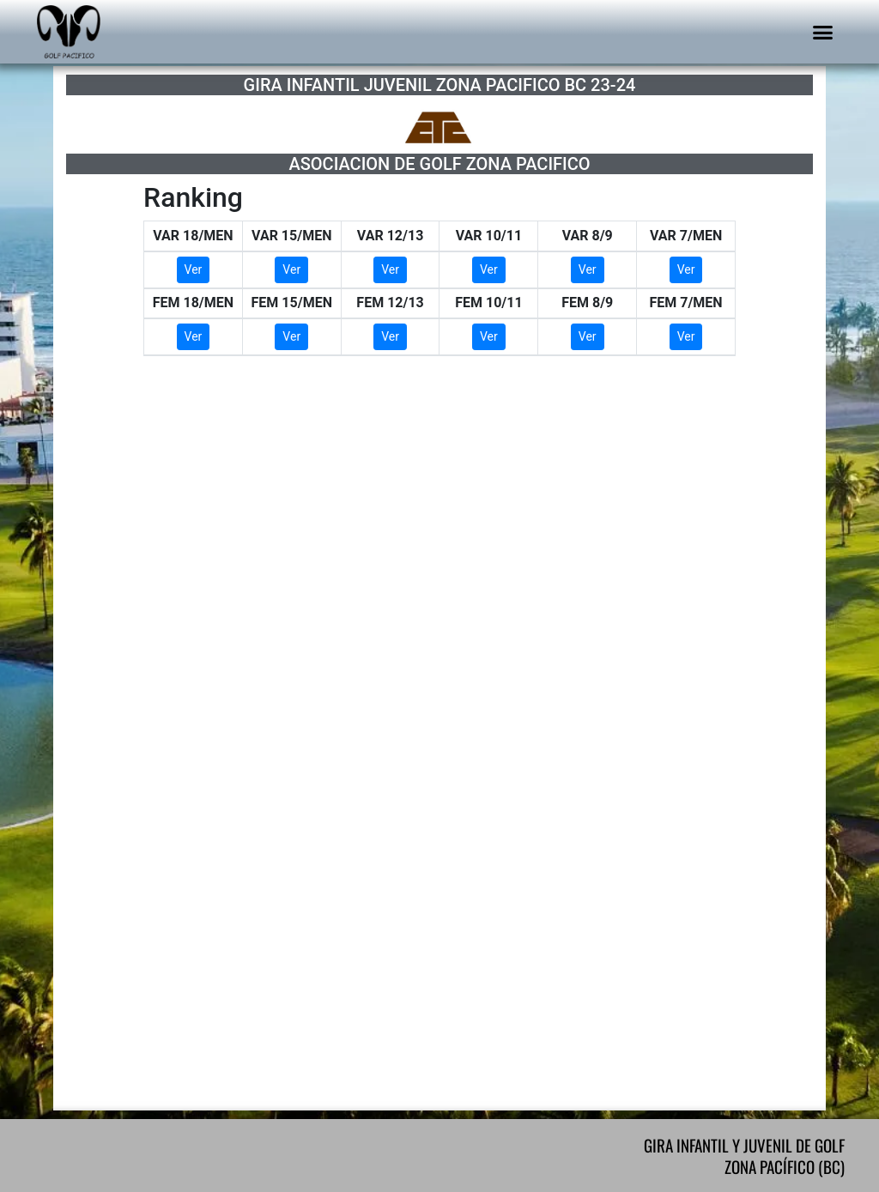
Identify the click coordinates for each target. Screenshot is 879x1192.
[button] (823, 31)
